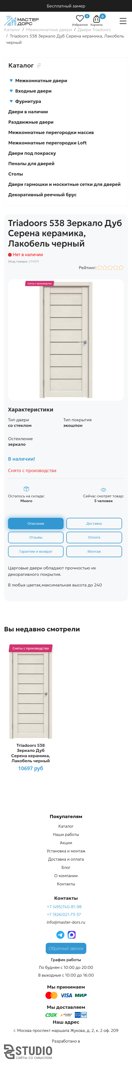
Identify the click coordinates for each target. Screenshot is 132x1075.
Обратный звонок (66, 948)
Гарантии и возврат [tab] (36, 551)
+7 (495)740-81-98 (64, 906)
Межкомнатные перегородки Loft (47, 143)
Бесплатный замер (66, 6)
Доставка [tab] (94, 523)
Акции (66, 842)
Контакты (66, 883)
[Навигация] (123, 21)
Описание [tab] (36, 523)
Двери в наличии (28, 112)
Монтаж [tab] (94, 551)
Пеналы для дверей (31, 163)
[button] (97, 19)
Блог (65, 867)
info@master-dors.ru (66, 922)
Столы (15, 174)
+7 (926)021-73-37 (64, 914)
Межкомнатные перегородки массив (51, 132)
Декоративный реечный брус (42, 195)
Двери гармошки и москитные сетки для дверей (64, 184)
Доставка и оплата (66, 859)
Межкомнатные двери (38, 81)
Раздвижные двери (30, 122)
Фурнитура (25, 101)
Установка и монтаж (66, 850)
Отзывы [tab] (35, 537)
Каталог (66, 826)
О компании (66, 875)
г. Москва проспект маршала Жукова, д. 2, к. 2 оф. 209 (66, 1030)
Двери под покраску (32, 153)
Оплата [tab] (94, 537)
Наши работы (66, 834)
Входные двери (30, 91)
